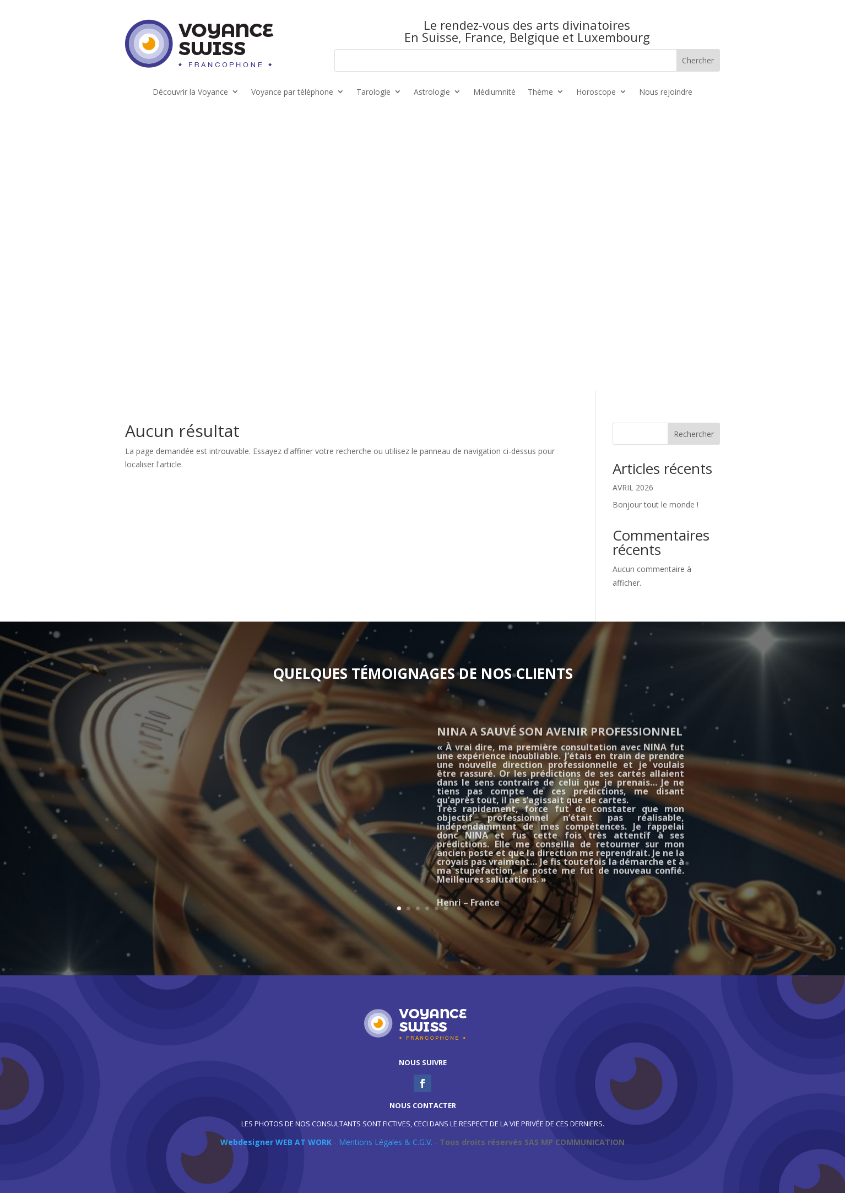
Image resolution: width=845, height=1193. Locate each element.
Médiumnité (494, 92)
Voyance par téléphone (292, 92)
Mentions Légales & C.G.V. (385, 1142)
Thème (540, 92)
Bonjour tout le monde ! (655, 504)
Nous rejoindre (665, 92)
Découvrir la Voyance (190, 92)
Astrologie (432, 92)
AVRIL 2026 (633, 487)
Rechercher (694, 434)
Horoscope (596, 92)
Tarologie (373, 92)
